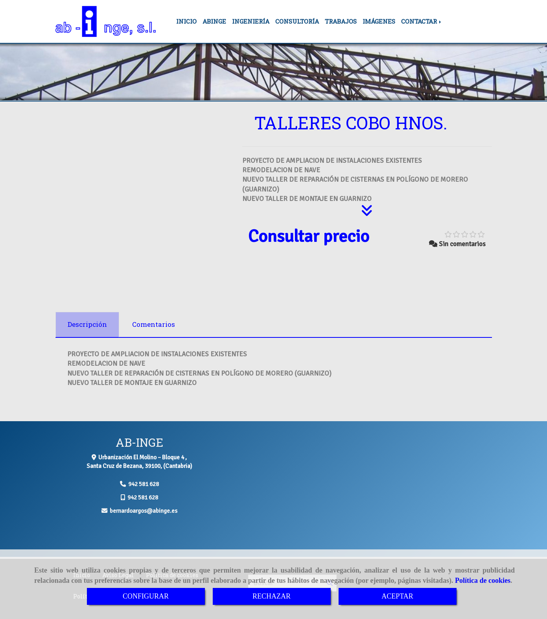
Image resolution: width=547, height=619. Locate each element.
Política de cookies (482, 580)
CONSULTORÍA (297, 21)
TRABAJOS (341, 21)
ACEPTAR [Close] (397, 596)
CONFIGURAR (146, 596)
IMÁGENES (379, 21)
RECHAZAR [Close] (271, 596)
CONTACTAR (421, 21)
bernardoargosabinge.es (143, 510)
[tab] (87, 325)
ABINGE (214, 21)
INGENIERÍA (250, 21)
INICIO (186, 21)
